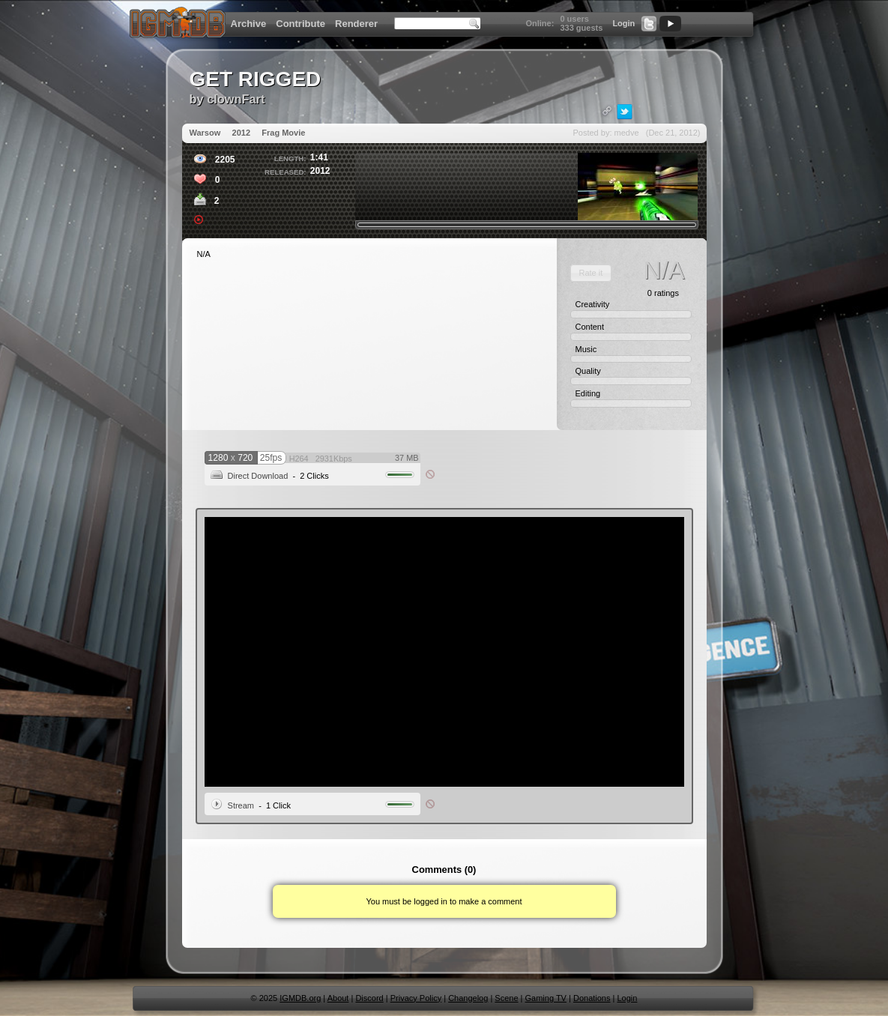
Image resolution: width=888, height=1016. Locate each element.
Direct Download (258, 475)
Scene (506, 998)
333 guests (581, 27)
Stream (241, 805)
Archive (249, 23)
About (338, 998)
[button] (590, 273)
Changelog (468, 998)
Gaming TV (546, 998)
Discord (369, 998)
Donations (592, 998)
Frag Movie (283, 132)
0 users (574, 18)
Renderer (356, 23)
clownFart (236, 99)
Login (623, 23)
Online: (539, 23)
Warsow (205, 132)
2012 (241, 132)
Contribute (300, 23)
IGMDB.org (300, 998)
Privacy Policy (415, 998)
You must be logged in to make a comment (444, 901)
